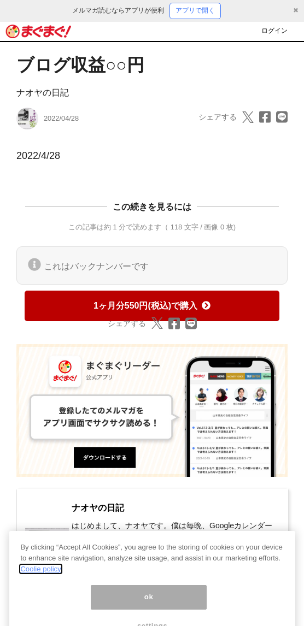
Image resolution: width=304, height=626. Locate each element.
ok (149, 604)
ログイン (274, 30)
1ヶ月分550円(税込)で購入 (152, 305)
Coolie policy (40, 576)
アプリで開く (195, 10)
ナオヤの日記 (42, 92)
